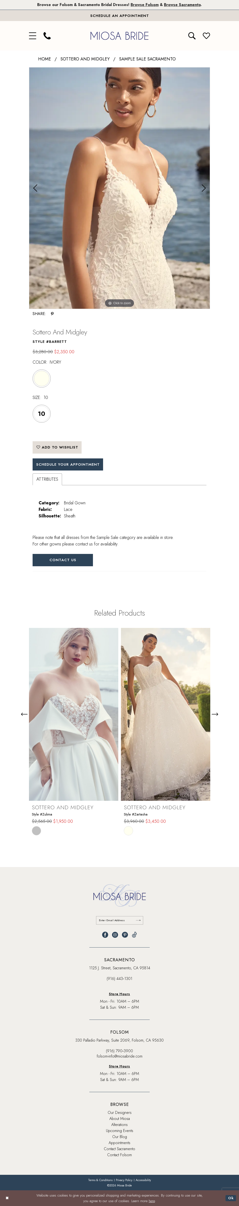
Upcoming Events (119, 1130)
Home (44, 59)
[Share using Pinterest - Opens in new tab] (52, 314)
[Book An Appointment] (119, 15)
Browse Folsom (145, 4)
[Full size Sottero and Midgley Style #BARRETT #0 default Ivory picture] (119, 188)
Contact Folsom (119, 1155)
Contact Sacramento (119, 1149)
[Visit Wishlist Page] (206, 36)
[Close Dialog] (7, 1198)
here (152, 1201)
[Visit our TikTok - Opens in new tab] (134, 935)
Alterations (119, 1124)
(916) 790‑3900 (119, 1051)
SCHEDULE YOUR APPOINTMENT (68, 464)
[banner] (119, 35)
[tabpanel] (119, 188)
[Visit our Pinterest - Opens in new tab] (125, 935)
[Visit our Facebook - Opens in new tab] (105, 935)
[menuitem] (32, 36)
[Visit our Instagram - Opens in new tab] (115, 935)
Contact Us (62, 560)
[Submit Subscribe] (138, 920)
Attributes (47, 479)
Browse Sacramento (182, 4)
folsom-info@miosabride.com (119, 1056)
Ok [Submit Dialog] (231, 1198)
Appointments (119, 1143)
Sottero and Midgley (85, 59)
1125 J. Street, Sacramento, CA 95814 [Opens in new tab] (119, 968)
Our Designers (120, 1112)
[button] (32, 36)
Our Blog (119, 1137)
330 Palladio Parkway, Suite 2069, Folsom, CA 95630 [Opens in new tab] (119, 1040)
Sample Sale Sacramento (147, 59)
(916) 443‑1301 (119, 978)
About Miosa (119, 1118)
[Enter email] (119, 920)
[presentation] (73, 714)
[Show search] (192, 36)
